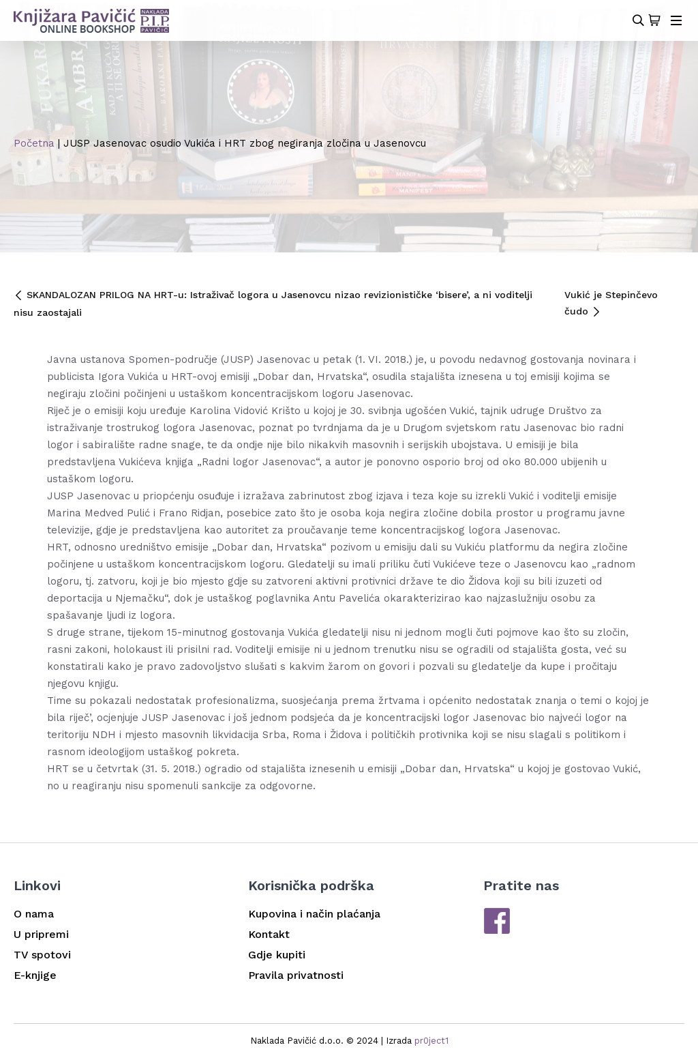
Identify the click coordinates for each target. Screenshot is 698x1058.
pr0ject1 (431, 1040)
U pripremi (41, 934)
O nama (34, 913)
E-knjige (35, 975)
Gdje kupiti (276, 954)
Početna (34, 143)
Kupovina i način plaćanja (314, 913)
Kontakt (269, 934)
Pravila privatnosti (296, 975)
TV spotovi (42, 954)
